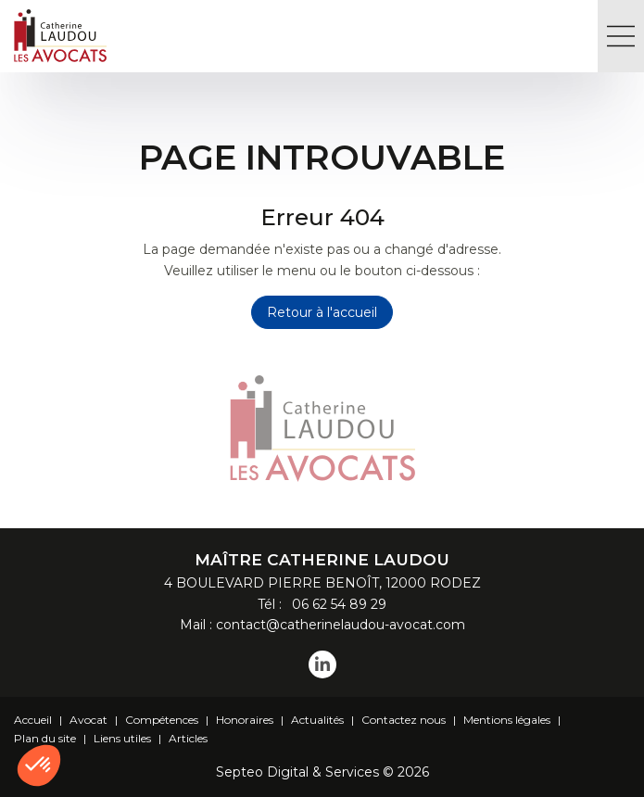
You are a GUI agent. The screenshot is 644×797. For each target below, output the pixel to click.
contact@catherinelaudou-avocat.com (340, 624)
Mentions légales (506, 720)
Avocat (88, 720)
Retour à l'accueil (322, 312)
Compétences (161, 720)
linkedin (322, 664)
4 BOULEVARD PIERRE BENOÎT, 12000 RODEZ (322, 583)
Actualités (317, 720)
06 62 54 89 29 (335, 604)
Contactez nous (403, 720)
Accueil (33, 720)
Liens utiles (122, 738)
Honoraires (244, 720)
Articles (188, 738)
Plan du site (45, 738)
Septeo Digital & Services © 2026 (322, 772)
